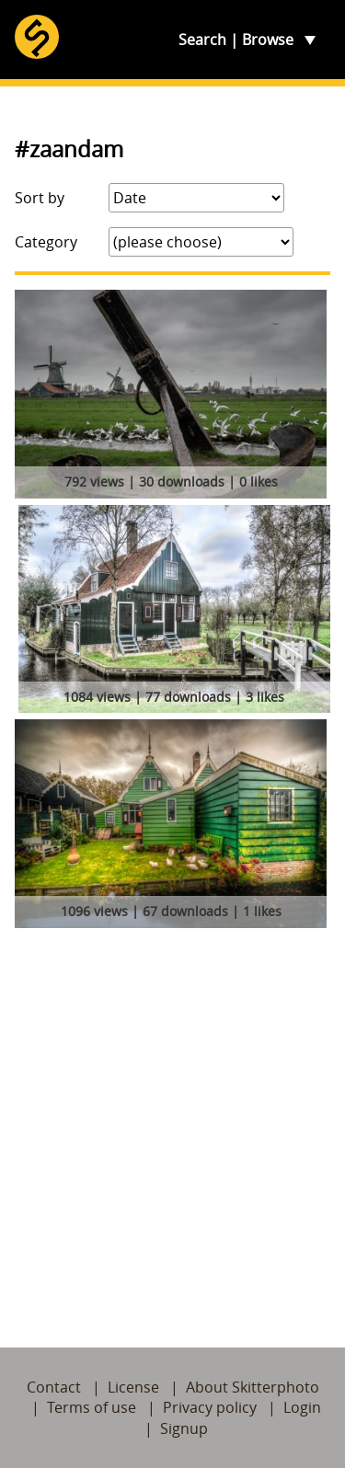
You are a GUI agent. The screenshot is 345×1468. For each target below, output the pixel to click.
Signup (184, 1428)
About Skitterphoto (252, 1387)
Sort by (39, 198)
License (133, 1387)
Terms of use (91, 1407)
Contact (54, 1387)
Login (302, 1407)
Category (46, 242)
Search (202, 39)
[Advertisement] (172, 1116)
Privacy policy (210, 1407)
